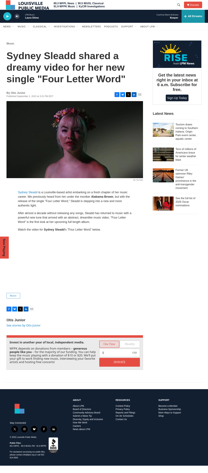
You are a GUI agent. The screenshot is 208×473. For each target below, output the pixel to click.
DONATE (119, 369)
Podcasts (111, 34)
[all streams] (193, 23)
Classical (40, 34)
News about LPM (81, 436)
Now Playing (4, 247)
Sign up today (177, 105)
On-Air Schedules (124, 423)
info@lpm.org (29, 462)
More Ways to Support (169, 420)
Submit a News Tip (82, 423)
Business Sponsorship (169, 416)
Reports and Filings (125, 420)
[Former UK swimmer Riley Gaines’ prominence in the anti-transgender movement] (163, 183)
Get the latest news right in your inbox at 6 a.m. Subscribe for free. (177, 89)
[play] (7, 24)
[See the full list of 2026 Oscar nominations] (163, 211)
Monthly (130, 351)
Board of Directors (82, 416)
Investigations (64, 34)
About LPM (147, 34)
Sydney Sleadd (28, 199)
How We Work (80, 430)
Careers (77, 433)
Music (22, 34)
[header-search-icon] (180, 8)
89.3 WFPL (15, 453)
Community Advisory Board (86, 420)
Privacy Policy (123, 416)
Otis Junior (15, 327)
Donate (196, 8)
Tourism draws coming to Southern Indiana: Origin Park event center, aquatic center (187, 139)
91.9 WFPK (41, 453)
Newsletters (91, 34)
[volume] (17, 23)
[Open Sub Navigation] (13, 34)
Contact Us (121, 426)
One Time (109, 351)
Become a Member (168, 413)
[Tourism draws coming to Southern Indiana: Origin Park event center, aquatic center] (163, 137)
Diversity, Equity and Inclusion (88, 426)
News (7, 34)
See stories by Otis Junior (23, 333)
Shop (161, 423)
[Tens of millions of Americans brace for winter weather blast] (163, 162)
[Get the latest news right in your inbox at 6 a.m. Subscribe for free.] (177, 61)
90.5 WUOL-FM (28, 453)
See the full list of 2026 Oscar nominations (185, 209)
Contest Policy (123, 413)
